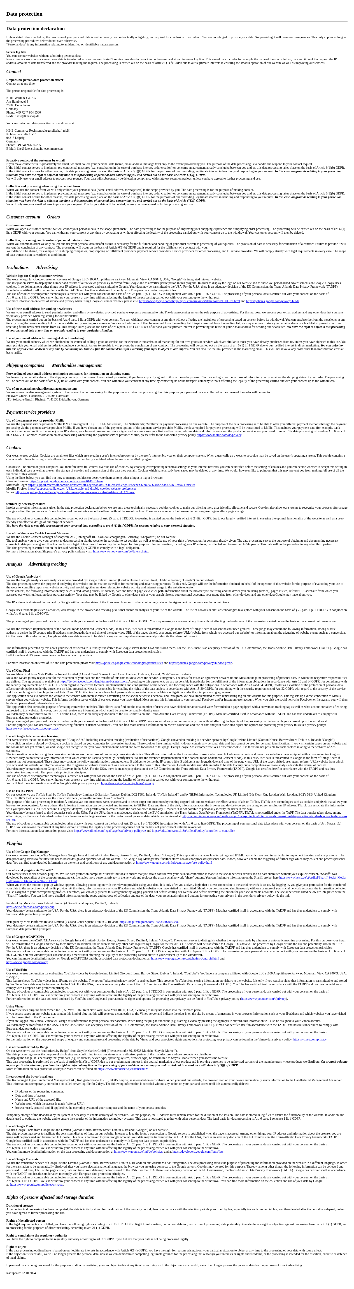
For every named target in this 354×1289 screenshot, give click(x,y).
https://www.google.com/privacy (27, 962)
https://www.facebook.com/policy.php (30, 907)
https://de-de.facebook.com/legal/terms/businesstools (93, 681)
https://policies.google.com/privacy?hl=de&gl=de (200, 663)
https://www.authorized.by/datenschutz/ (123, 1069)
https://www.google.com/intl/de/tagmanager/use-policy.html (174, 862)
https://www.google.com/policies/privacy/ (127, 783)
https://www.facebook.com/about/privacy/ (32, 728)
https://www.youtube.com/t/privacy (263, 998)
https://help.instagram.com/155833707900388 (149, 922)
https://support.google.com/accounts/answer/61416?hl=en (66, 481)
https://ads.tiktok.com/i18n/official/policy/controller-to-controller (193, 830)
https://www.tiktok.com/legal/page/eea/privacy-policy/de (110, 830)
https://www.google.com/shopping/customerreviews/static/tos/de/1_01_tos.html (189, 301)
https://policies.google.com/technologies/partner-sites (129, 663)
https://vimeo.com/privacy (309, 1039)
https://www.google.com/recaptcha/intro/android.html (185, 958)
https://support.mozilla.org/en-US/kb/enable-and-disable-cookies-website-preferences (82, 488)
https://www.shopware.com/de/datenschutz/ (120, 551)
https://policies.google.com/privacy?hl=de (272, 301)
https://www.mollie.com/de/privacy (219, 435)
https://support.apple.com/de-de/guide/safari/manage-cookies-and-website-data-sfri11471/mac (75, 492)
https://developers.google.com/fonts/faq (197, 1151)
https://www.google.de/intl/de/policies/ (138, 1151)
